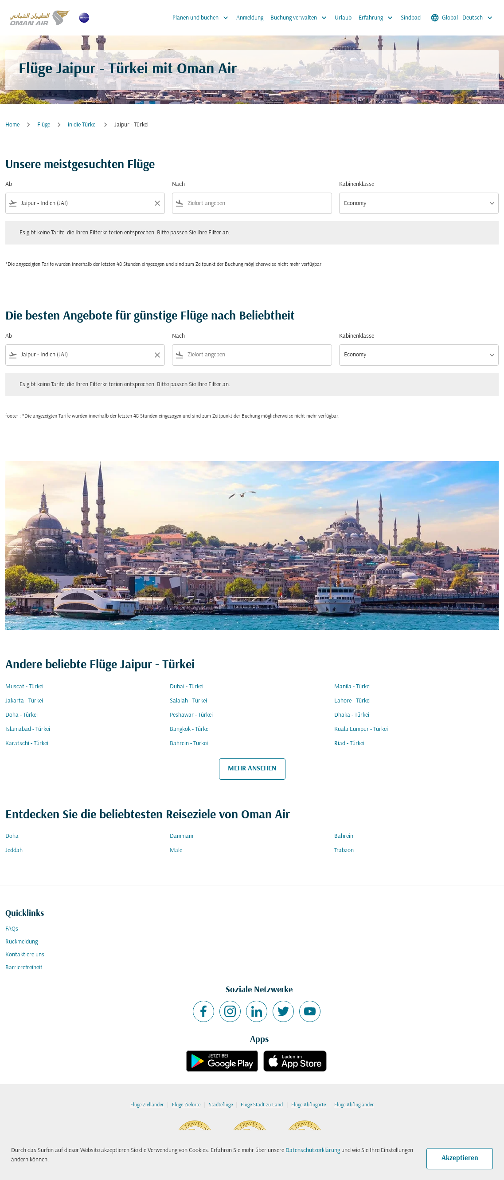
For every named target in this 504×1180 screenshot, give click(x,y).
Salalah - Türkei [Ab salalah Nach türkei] (188, 701)
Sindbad (411, 18)
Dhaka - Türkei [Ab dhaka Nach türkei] (351, 715)
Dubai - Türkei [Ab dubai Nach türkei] (186, 686)
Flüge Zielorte (186, 1105)
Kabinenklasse (356, 184)
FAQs (11, 929)
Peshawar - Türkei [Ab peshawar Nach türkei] (191, 715)
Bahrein (343, 836)
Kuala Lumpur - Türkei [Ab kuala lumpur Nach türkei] (361, 729)
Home (12, 125)
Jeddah (14, 850)
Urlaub (343, 18)
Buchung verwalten (300, 18)
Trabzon (344, 850)
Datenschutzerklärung (312, 1150)
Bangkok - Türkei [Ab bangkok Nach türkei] (190, 729)
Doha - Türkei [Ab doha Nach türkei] (21, 715)
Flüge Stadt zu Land (262, 1105)
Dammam (181, 836)
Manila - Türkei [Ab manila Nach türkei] (352, 686)
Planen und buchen (202, 18)
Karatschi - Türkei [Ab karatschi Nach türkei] (26, 743)
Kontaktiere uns (24, 954)
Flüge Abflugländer (354, 1105)
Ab (8, 184)
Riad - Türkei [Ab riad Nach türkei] (349, 743)
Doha (12, 836)
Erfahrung (378, 18)
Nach (178, 184)
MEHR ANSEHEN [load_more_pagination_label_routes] (252, 768)
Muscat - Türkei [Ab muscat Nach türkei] (24, 686)
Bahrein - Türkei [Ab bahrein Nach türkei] (189, 743)
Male (176, 850)
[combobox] (85, 203)
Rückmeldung (21, 942)
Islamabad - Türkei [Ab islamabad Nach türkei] (27, 729)
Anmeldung (249, 18)
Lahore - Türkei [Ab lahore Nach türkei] (352, 701)
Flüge (43, 125)
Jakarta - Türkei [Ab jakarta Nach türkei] (24, 701)
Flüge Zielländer (147, 1105)
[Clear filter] (156, 203)
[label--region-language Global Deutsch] (462, 18)
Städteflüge (221, 1105)
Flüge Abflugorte (308, 1105)
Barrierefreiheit (24, 967)
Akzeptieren (459, 1158)
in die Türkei (82, 125)
